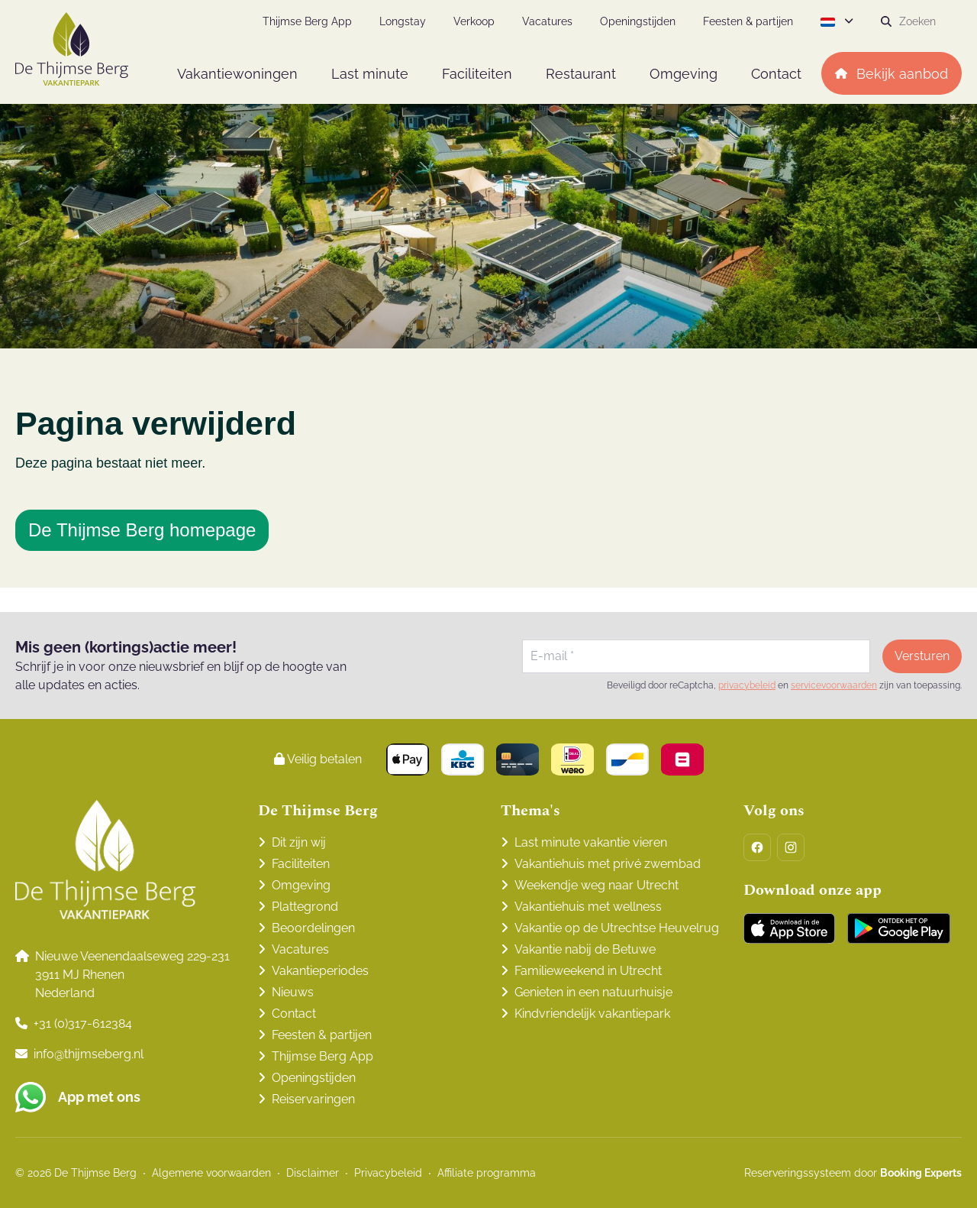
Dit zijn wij (299, 842)
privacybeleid (746, 685)
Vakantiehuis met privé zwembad (607, 864)
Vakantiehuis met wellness (588, 906)
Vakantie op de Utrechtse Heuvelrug (616, 928)
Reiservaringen (313, 1099)
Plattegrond (305, 906)
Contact (294, 1013)
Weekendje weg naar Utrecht (596, 885)
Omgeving (301, 885)
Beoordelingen (313, 928)
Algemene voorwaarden (211, 1173)
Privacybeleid (388, 1173)
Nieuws (293, 992)
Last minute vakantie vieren (590, 842)
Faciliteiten (301, 864)
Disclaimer (312, 1173)
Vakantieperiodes (320, 970)
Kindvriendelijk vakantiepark (592, 1013)
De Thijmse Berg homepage (142, 530)
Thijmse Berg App (322, 1056)
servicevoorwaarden (834, 685)
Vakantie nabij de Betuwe (585, 949)
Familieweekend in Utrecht (588, 970)
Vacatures (300, 949)
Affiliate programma (486, 1173)
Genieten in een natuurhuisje (593, 992)
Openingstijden (314, 1077)
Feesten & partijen (322, 1035)
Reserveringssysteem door (853, 1173)
